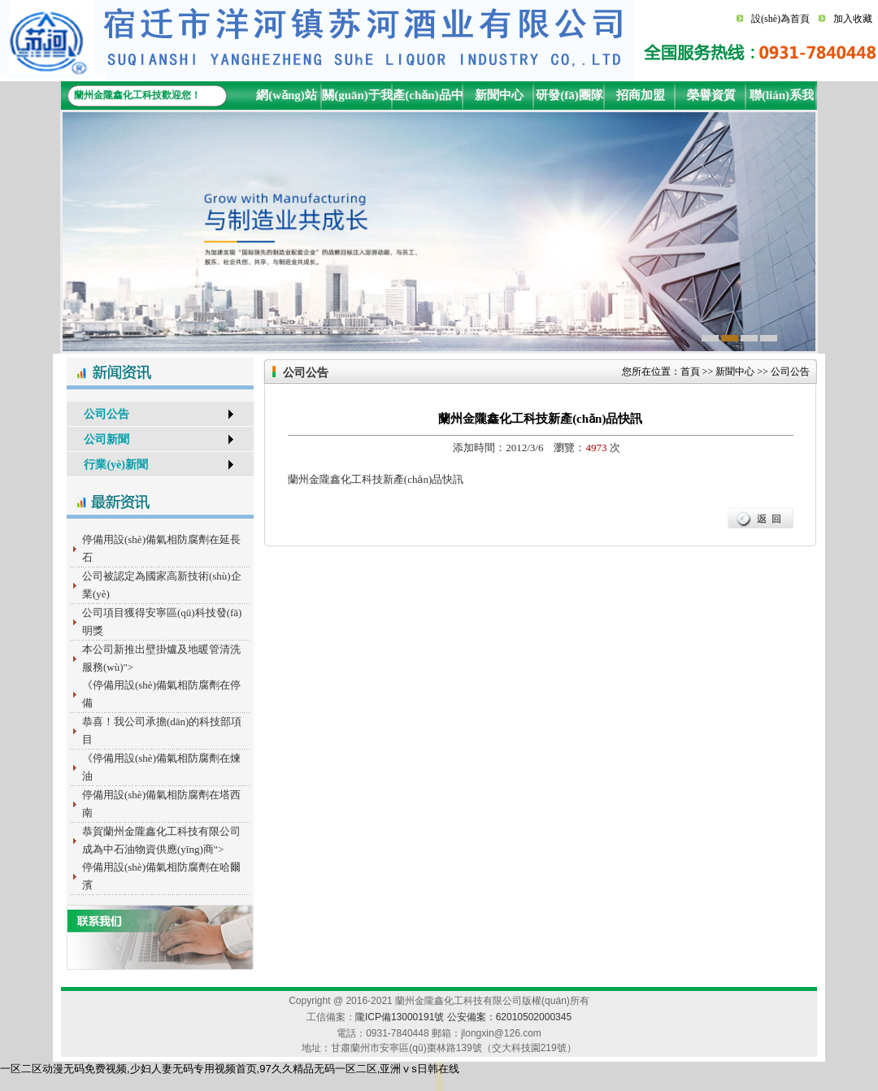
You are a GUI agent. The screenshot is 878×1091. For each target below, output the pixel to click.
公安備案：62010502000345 (509, 1017)
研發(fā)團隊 (569, 95)
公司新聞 (98, 439)
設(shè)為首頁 (780, 18)
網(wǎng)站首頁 (286, 99)
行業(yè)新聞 (107, 465)
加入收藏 (852, 18)
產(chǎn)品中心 (428, 99)
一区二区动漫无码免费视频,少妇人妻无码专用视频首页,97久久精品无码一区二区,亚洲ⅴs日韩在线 (229, 1069)
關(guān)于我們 (357, 99)
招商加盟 (640, 95)
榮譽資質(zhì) (711, 99)
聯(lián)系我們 (782, 99)
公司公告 (98, 414)
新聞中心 (499, 95)
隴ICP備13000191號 (399, 1017)
